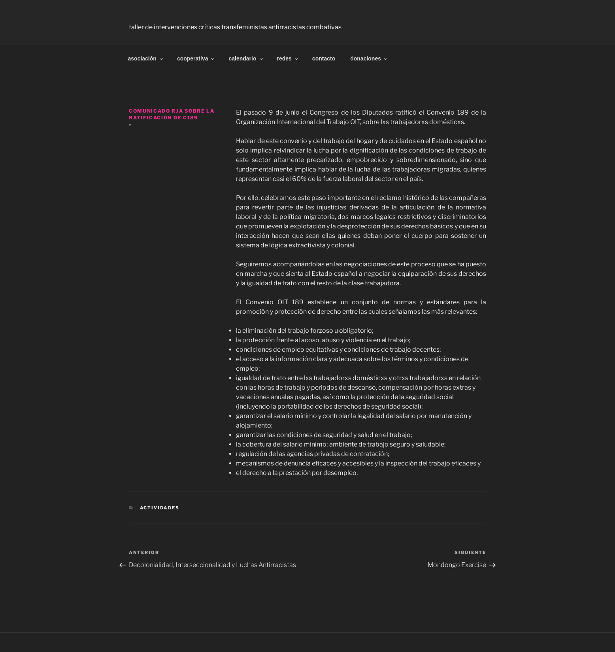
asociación (146, 58)
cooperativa (196, 58)
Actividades (160, 508)
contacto (323, 58)
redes (288, 58)
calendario (246, 58)
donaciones (369, 58)
